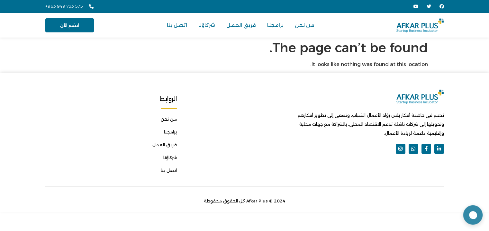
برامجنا (275, 25)
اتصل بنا (177, 25)
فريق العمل (241, 25)
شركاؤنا (206, 25)
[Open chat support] (473, 215)
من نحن (304, 25)
